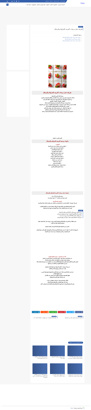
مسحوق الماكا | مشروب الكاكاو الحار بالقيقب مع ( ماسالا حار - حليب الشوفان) (39, 376)
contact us (47, 1)
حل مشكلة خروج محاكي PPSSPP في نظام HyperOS (70, 212)
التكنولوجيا (34, 4)
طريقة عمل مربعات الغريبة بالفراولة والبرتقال (71, 37)
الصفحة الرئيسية (61, 4)
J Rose (82, 3)
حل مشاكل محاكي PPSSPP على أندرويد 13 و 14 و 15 (70, 215)
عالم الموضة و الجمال (41, 4)
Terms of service (56, 1)
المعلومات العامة (53, 4)
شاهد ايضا (29, 4)
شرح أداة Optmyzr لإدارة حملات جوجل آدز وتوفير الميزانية (69, 217)
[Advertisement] (45, 13)
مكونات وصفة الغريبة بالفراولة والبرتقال (72, 39)
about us (51, 1)
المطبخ (47, 4)
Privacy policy (62, 1)
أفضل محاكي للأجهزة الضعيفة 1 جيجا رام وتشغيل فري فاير (69, 214)
